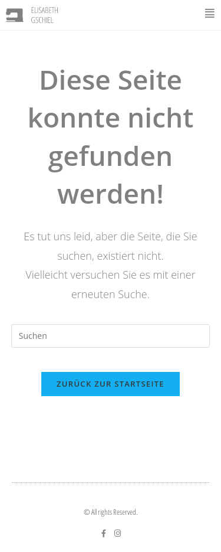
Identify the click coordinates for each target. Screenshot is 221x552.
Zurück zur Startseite (110, 383)
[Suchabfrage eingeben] (110, 336)
